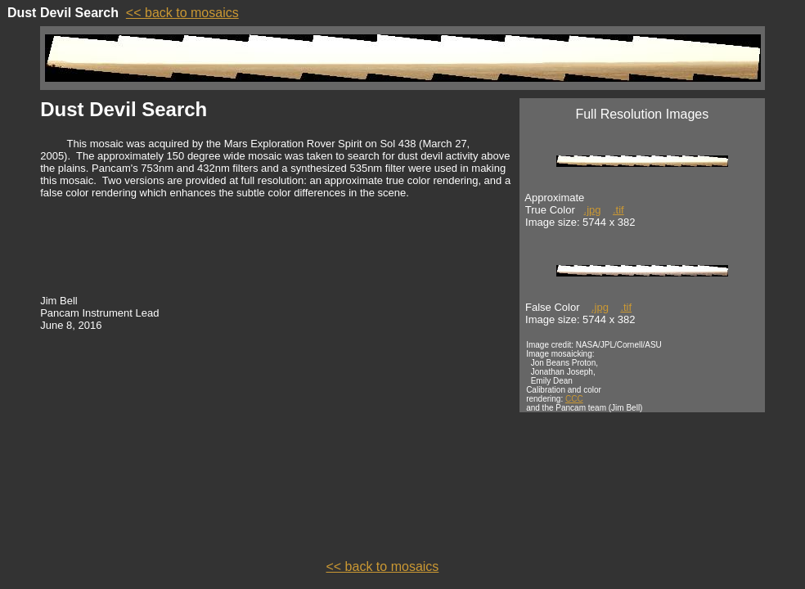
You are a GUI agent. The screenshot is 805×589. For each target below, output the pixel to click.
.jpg (592, 210)
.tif (618, 210)
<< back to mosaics (182, 13)
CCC (574, 398)
